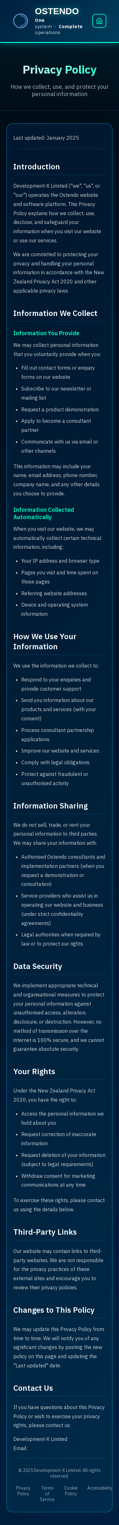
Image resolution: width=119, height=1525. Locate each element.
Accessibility (99, 1488)
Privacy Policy (23, 1491)
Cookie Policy (71, 1491)
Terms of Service (47, 1493)
